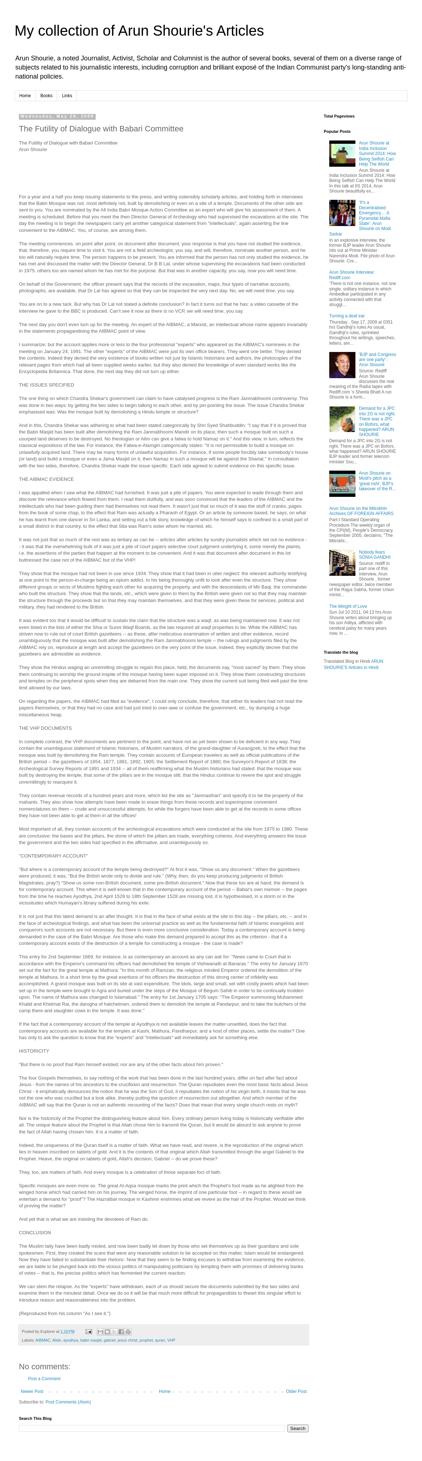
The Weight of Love (348, 606)
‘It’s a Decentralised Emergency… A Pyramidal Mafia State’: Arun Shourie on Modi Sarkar (360, 218)
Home (25, 95)
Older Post (296, 1391)
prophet (146, 1340)
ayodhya (70, 1340)
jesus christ (128, 1340)
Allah (56, 1340)
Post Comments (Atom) (68, 1402)
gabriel (109, 1340)
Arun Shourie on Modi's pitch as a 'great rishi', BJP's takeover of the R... (377, 481)
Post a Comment (44, 1378)
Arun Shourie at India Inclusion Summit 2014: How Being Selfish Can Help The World (377, 153)
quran (160, 1340)
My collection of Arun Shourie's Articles (139, 31)
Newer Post (32, 1391)
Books (46, 95)
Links (67, 95)
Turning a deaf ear (347, 315)
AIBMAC (42, 1340)
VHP (171, 1340)
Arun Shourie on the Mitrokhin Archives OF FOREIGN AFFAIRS (361, 511)
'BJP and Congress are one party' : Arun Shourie (377, 360)
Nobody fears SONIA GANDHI (375, 555)
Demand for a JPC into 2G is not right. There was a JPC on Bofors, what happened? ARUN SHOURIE (377, 421)
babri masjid (90, 1340)
